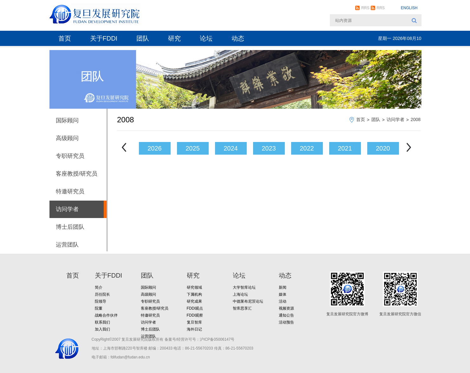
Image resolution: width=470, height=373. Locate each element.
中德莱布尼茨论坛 (248, 301)
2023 (269, 148)
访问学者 (67, 209)
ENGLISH (409, 8)
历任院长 (102, 294)
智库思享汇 (242, 308)
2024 (231, 148)
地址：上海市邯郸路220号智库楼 (119, 348)
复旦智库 (194, 322)
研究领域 (194, 287)
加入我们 (102, 329)
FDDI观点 (195, 308)
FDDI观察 (195, 315)
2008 (416, 119)
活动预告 (286, 322)
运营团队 (67, 244)
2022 (307, 148)
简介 (98, 287)
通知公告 (286, 315)
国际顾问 (67, 120)
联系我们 (102, 322)
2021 (345, 148)
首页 (64, 38)
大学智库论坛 (244, 287)
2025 (193, 148)
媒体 (282, 294)
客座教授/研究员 (76, 173)
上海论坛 (240, 294)
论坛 (206, 38)
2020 (383, 148)
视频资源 (286, 308)
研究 (174, 38)
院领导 (100, 301)
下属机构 (194, 294)
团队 (142, 38)
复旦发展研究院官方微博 (347, 314)
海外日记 (194, 329)
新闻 (282, 287)
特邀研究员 (70, 191)
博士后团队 (70, 227)
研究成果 (194, 301)
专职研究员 (70, 156)
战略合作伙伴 (106, 315)
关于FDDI (104, 38)
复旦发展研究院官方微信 (400, 314)
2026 (154, 148)
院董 (98, 308)
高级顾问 (67, 138)
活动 (282, 301)
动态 (238, 38)
